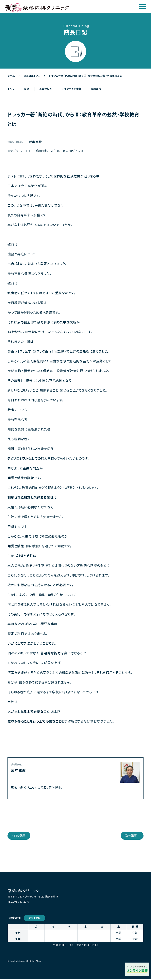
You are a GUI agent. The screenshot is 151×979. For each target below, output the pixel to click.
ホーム (11, 75)
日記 (26, 88)
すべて (10, 88)
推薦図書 (96, 88)
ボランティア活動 (71, 88)
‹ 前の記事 (19, 835)
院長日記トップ (31, 75)
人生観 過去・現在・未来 (67, 150)
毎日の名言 (45, 88)
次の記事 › (132, 835)
